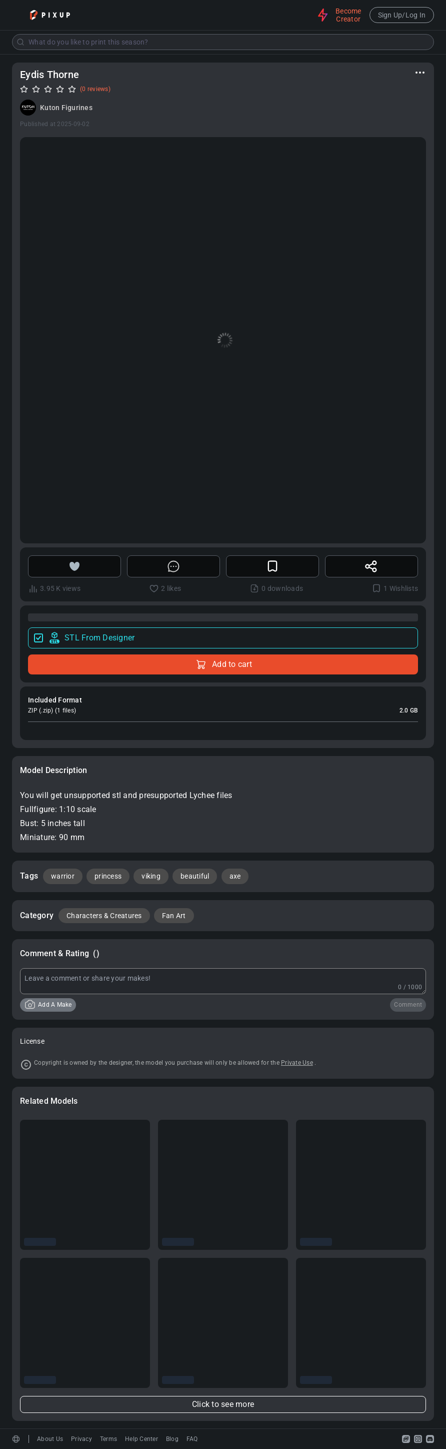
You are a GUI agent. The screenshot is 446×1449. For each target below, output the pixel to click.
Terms (108, 1438)
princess (108, 876)
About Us (50, 1438)
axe (235, 876)
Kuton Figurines (66, 108)
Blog (172, 1438)
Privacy (81, 1438)
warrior (62, 876)
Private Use (297, 1062)
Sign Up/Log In (402, 15)
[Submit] (20, 42)
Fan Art (174, 916)
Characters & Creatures (104, 916)
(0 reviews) (95, 89)
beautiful (194, 876)
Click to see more (223, 1404)
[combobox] (223, 42)
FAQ (192, 1438)
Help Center (141, 1438)
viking (151, 876)
